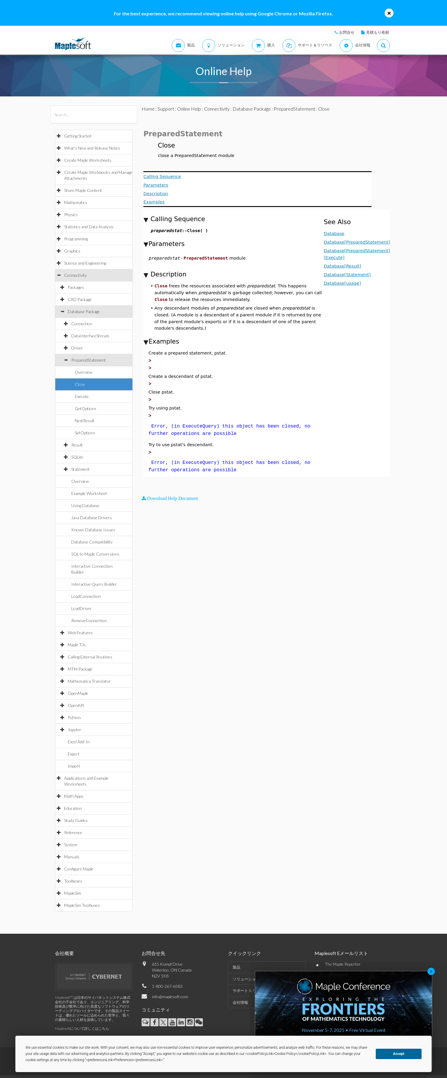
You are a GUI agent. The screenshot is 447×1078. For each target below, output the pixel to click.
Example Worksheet (89, 493)
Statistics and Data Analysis (89, 226)
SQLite (77, 456)
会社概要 (64, 953)
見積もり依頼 (377, 32)
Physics (71, 214)
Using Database (85, 505)
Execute (82, 396)
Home (148, 108)
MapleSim (72, 893)
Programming (76, 238)
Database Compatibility (92, 541)
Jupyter (74, 729)
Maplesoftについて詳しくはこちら (82, 1028)
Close (80, 384)
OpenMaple (78, 693)
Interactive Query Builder (94, 584)
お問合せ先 (153, 953)
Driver (77, 347)
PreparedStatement (88, 359)
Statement (80, 469)
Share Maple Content (83, 190)
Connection (81, 323)
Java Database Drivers (91, 517)
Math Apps (73, 796)
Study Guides (76, 820)
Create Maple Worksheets (87, 160)
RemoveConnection (89, 620)
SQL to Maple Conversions (95, 553)
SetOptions (85, 432)
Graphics (72, 250)
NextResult (85, 420)
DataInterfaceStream (90, 335)
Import (74, 765)
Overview (83, 372)
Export (74, 753)
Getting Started (77, 135)
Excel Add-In (79, 741)
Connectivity (75, 275)
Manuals (72, 856)
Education (73, 808)
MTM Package (80, 668)
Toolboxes (73, 880)
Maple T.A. (77, 644)
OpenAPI (76, 705)
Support (166, 108)
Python (74, 717)
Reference (73, 832)
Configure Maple (78, 868)
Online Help (189, 108)
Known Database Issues (93, 529)
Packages (76, 287)
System (70, 844)
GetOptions (85, 408)
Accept (398, 1054)
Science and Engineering (85, 263)
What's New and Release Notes (92, 147)
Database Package (84, 311)
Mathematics (75, 202)
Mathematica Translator (89, 681)
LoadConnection (86, 596)
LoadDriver (81, 608)
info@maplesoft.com (170, 996)
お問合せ (346, 32)
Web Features (80, 632)
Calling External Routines (90, 656)
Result (77, 444)
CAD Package (80, 299)
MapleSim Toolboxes (82, 905)
